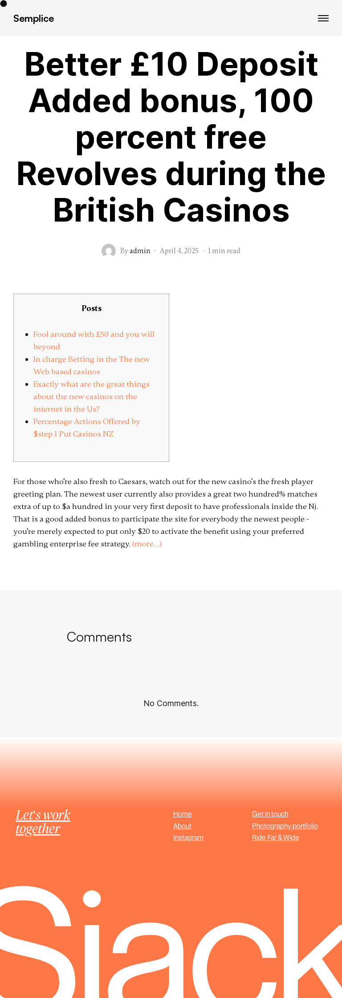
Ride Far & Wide (275, 837)
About (182, 825)
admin (140, 250)
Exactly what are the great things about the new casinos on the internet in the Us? (91, 396)
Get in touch (270, 813)
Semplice (33, 18)
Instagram (188, 837)
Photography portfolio (285, 825)
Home (182, 813)
